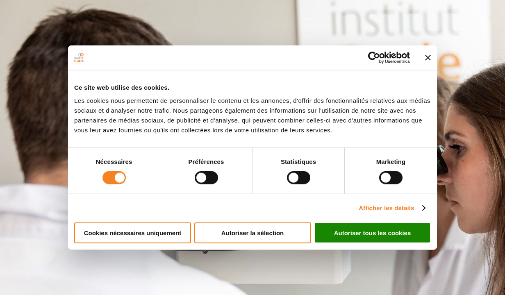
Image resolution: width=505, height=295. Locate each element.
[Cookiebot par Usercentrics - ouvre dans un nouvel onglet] (374, 58)
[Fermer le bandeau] (428, 58)
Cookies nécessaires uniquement (133, 232)
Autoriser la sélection (252, 232)
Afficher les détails (386, 207)
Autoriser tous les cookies (372, 232)
